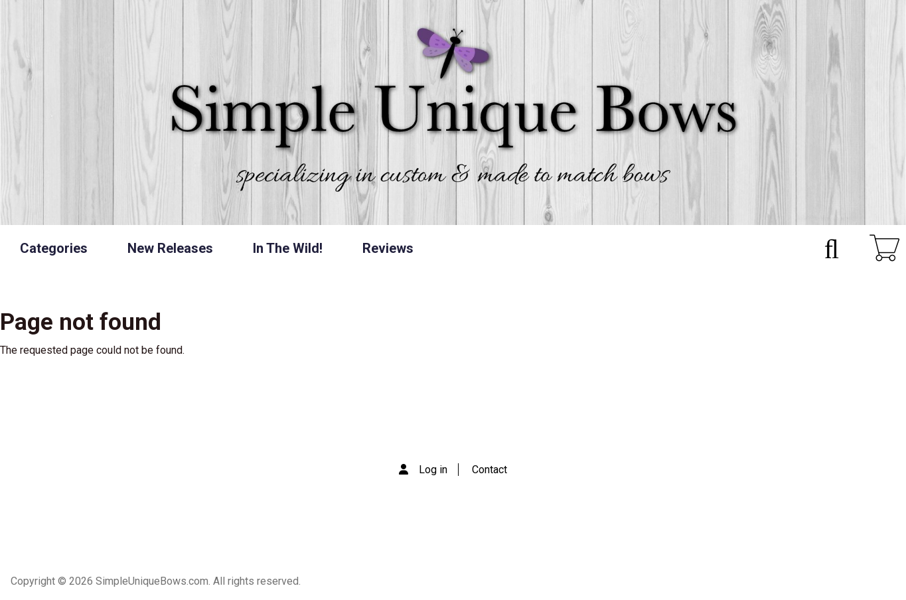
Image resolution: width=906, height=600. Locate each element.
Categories (54, 248)
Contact (489, 469)
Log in (433, 469)
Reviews (388, 248)
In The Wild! (288, 248)
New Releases (170, 248)
